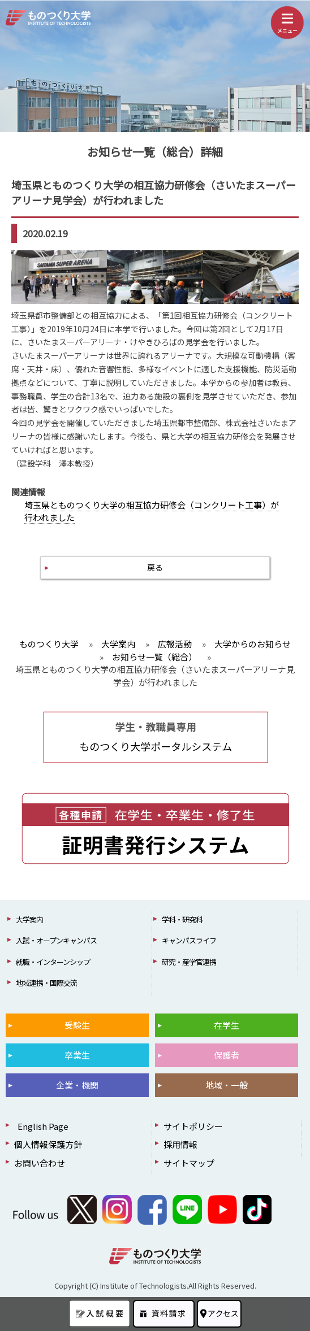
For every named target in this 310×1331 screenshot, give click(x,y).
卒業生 (77, 1055)
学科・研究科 (182, 919)
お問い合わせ (39, 1163)
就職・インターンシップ (53, 961)
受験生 (77, 1025)
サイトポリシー (193, 1126)
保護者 (226, 1055)
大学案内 (29, 919)
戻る (155, 567)
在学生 (226, 1025)
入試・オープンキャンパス (56, 940)
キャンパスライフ (189, 940)
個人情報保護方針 (48, 1144)
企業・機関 (77, 1085)
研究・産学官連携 (189, 961)
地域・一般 (226, 1085)
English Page (41, 1126)
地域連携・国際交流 (46, 982)
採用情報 (180, 1144)
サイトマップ (188, 1163)
